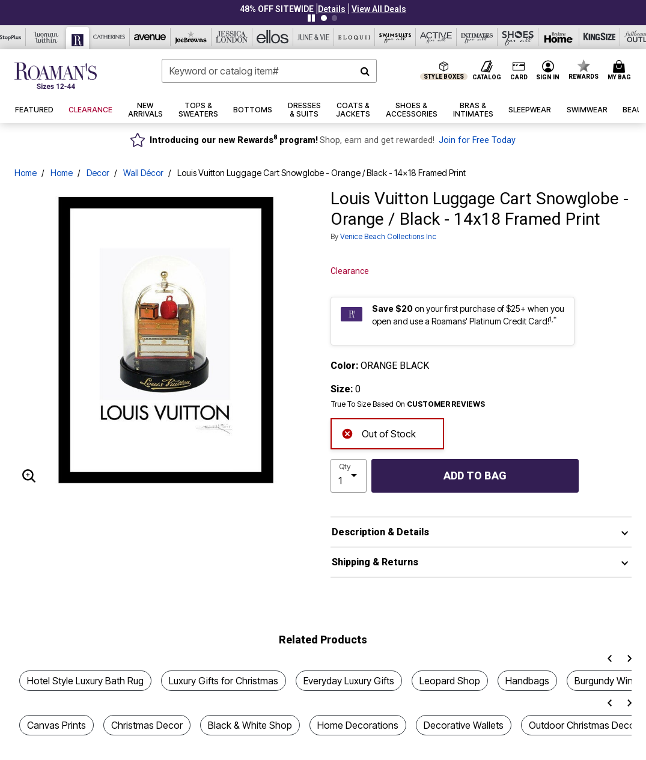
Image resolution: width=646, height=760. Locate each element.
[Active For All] (436, 37)
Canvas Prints (56, 725)
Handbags (527, 681)
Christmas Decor (147, 725)
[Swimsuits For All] (395, 37)
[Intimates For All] (477, 37)
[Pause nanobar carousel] (311, 18)
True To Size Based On (408, 404)
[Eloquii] (354, 37)
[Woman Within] (46, 37)
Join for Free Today (477, 140)
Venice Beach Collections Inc (388, 236)
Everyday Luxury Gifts (348, 681)
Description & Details (380, 532)
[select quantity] (349, 476)
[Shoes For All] (518, 37)
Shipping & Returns (375, 562)
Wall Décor (143, 173)
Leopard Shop (449, 681)
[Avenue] (150, 37)
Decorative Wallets (464, 725)
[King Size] (599, 37)
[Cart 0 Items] (621, 70)
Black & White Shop (250, 725)
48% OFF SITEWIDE (277, 9)
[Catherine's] (109, 37)
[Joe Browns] (191, 37)
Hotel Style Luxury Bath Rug (85, 681)
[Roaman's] (78, 38)
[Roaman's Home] (55, 76)
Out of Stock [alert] (378, 432)
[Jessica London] (232, 37)
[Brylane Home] (558, 37)
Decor (98, 173)
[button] (332, 9)
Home (25, 173)
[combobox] (269, 71)
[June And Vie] (313, 37)
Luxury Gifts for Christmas (223, 681)
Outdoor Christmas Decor (583, 725)
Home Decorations (357, 725)
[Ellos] (272, 37)
